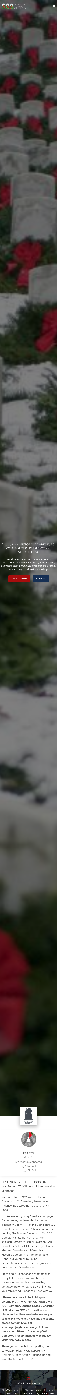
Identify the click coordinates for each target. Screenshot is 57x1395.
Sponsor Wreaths (19, 579)
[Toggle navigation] (54, 6)
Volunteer (41, 579)
